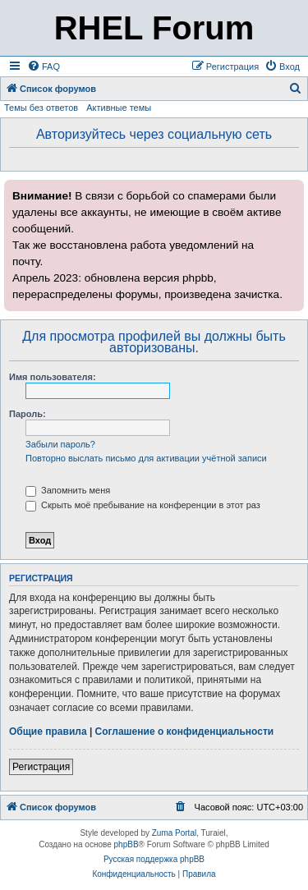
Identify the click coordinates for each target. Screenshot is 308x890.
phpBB (126, 844)
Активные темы (118, 107)
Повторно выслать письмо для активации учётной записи (146, 458)
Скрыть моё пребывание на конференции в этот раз (142, 505)
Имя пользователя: (52, 377)
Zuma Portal (174, 832)
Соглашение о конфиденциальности (184, 731)
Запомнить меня (67, 490)
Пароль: (27, 414)
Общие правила (48, 731)
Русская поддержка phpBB (154, 859)
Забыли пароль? (60, 444)
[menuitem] (43, 66)
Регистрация (41, 767)
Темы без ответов (41, 107)
